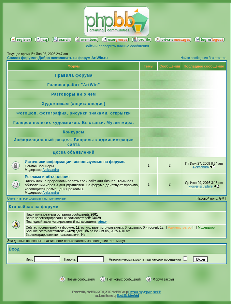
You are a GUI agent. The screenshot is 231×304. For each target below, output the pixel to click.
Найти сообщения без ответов (203, 58)
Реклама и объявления (47, 177)
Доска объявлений (73, 152)
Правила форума (74, 75)
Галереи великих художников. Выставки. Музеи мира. (73, 122)
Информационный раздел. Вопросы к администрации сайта (73, 142)
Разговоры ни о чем (73, 94)
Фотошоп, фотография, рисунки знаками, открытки (73, 113)
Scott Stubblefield (128, 295)
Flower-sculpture (201, 186)
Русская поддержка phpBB (144, 292)
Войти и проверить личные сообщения (116, 46)
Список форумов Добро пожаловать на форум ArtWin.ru (57, 58)
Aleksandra (50, 170)
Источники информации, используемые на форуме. (75, 162)
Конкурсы (74, 132)
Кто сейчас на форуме (33, 207)
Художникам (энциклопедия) (74, 103)
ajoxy (102, 221)
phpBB (91, 292)
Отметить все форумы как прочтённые (36, 198)
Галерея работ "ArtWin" (73, 85)
